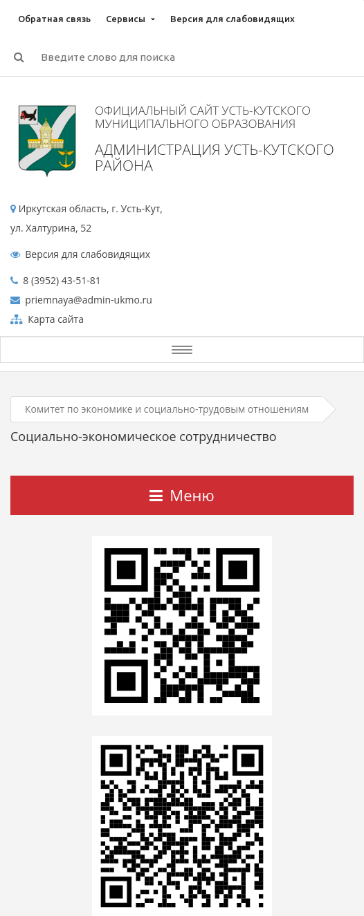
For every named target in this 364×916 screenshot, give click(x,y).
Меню (181, 495)
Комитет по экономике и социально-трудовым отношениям (167, 408)
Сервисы (125, 19)
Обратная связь (54, 19)
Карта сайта (55, 319)
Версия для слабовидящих (232, 19)
